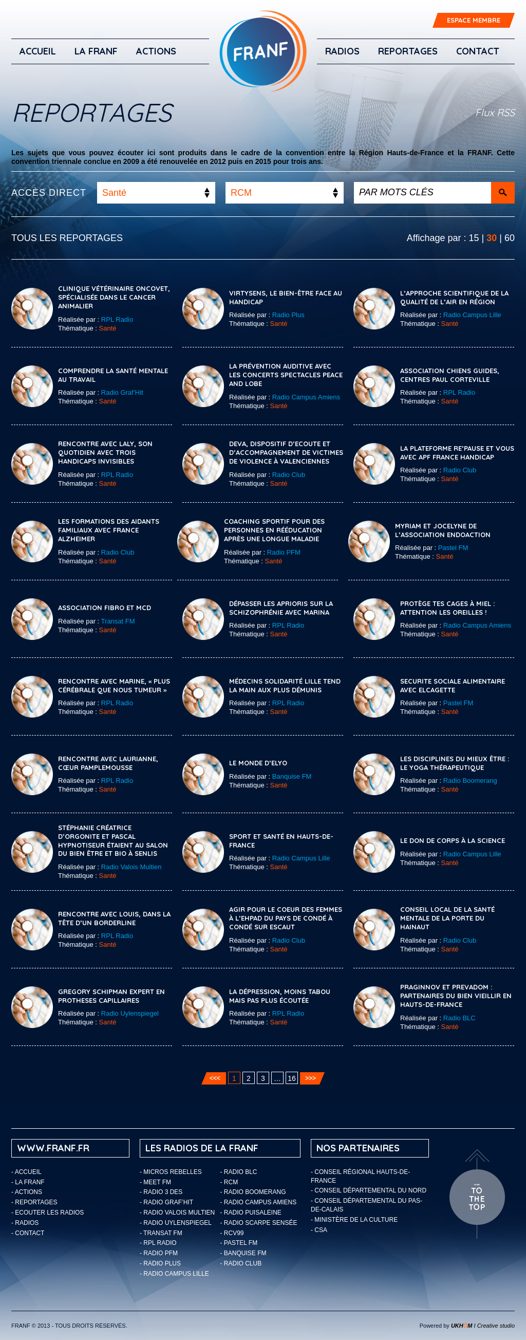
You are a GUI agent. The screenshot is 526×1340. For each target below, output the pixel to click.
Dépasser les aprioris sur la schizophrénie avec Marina (281, 607)
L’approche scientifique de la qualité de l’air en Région (454, 297)
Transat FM (118, 621)
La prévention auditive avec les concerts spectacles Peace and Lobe (286, 375)
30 (491, 238)
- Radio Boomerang (253, 1192)
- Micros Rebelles (171, 1172)
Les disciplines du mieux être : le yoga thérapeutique (454, 763)
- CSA (319, 1230)
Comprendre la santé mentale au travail (113, 374)
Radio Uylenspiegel (130, 1013)
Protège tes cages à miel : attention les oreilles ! (447, 607)
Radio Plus (288, 315)
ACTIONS (156, 51)
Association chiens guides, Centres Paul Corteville (449, 374)
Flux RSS (495, 112)
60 (509, 238)
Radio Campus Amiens (306, 397)
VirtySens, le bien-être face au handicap (285, 297)
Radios (342, 51)
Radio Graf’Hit (122, 392)
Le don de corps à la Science (452, 840)
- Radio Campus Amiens (258, 1202)
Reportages (408, 51)
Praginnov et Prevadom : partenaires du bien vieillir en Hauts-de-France (456, 995)
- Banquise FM (243, 1253)
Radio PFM (283, 552)
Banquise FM (292, 776)
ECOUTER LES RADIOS (49, 1212)
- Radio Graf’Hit (166, 1202)
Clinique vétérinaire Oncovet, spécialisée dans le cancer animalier (114, 297)
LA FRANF (96, 51)
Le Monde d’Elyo (258, 763)
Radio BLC (459, 1018)
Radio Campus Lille (472, 315)
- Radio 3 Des (161, 1192)
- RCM (229, 1182)
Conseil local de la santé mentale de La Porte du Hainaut (447, 918)
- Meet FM (155, 1182)
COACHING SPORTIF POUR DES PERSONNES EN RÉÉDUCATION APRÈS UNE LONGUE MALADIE (274, 530)
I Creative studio (483, 1326)
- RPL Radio (158, 1242)
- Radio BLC (238, 1172)
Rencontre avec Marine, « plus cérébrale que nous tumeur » (114, 685)
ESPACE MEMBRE (473, 20)
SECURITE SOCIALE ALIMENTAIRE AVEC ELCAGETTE (452, 685)
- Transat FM (161, 1233)
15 (474, 238)
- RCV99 (232, 1233)
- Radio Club (241, 1263)
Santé (108, 328)
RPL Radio (117, 319)
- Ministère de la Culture (354, 1219)
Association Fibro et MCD (104, 607)
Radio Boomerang (470, 780)
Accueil (38, 51)
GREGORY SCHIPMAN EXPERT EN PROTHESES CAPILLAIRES (111, 995)
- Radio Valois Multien (177, 1212)
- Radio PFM (159, 1253)
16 (292, 1078)
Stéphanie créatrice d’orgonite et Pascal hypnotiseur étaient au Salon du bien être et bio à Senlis (113, 840)
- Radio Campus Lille (174, 1273)
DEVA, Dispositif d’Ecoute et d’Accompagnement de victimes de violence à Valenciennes (286, 452)
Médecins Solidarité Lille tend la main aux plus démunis (285, 685)
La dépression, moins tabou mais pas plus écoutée (279, 995)
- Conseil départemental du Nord (368, 1190)
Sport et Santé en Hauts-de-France (281, 840)
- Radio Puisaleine (250, 1212)
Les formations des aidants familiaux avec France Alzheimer (108, 530)
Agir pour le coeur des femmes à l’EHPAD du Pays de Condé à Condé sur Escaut (285, 918)
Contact (477, 51)
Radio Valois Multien (131, 867)
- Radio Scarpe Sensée (258, 1222)
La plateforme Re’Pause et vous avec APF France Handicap (457, 452)
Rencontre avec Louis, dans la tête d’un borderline (114, 918)
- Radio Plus (160, 1263)
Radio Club (288, 475)
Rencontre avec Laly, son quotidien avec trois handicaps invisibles (105, 452)
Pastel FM (453, 548)
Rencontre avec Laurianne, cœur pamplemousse (108, 763)
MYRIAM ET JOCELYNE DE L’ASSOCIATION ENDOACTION (443, 530)
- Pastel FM (239, 1242)
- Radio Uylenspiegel (176, 1222)
